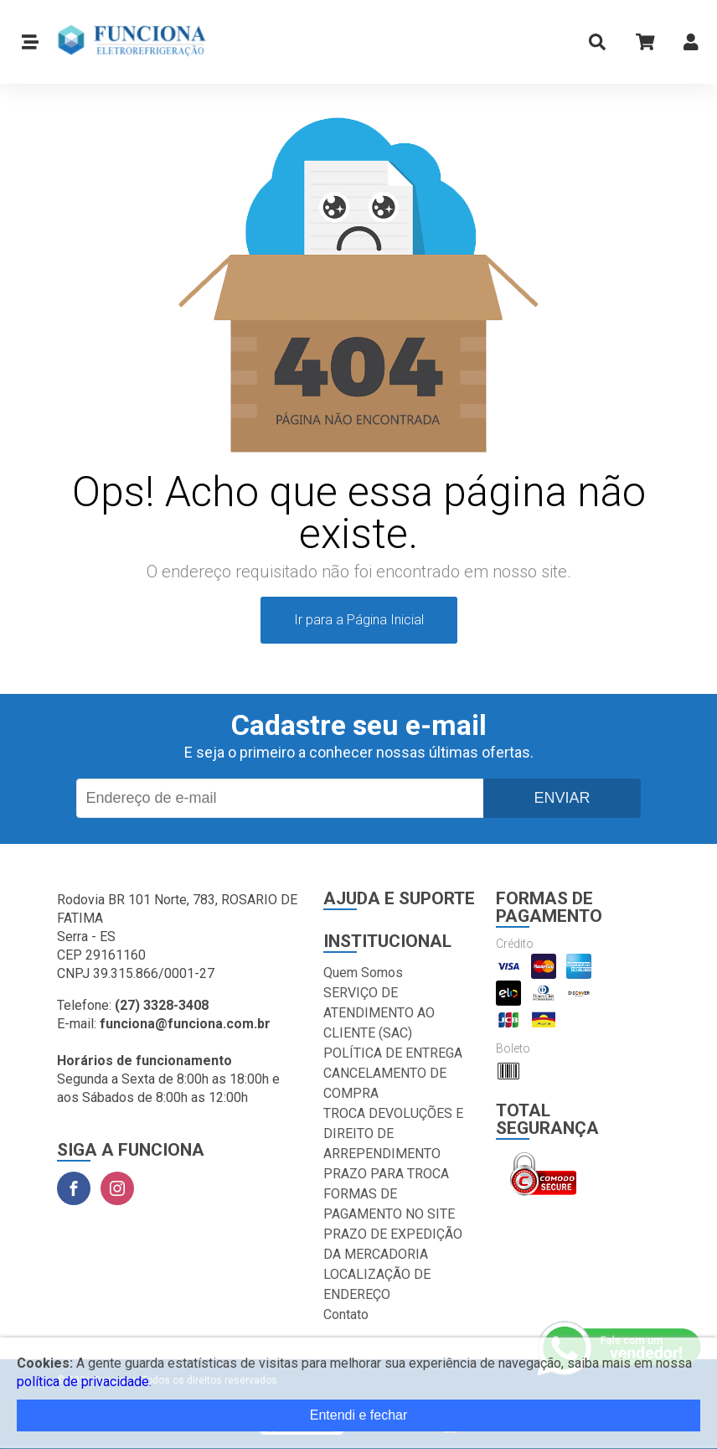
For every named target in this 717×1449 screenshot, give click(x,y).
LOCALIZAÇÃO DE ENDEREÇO (377, 1284)
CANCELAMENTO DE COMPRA (384, 1083)
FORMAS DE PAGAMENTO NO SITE (389, 1204)
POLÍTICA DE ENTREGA (392, 1053)
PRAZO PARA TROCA (386, 1174)
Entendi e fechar (359, 1415)
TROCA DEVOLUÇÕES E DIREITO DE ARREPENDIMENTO (393, 1133)
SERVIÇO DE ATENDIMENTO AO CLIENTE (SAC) (379, 1013)
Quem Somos (363, 973)
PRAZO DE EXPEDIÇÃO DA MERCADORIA (392, 1244)
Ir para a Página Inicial (359, 620)
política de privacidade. (84, 1381)
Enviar (562, 797)
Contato (346, 1314)
